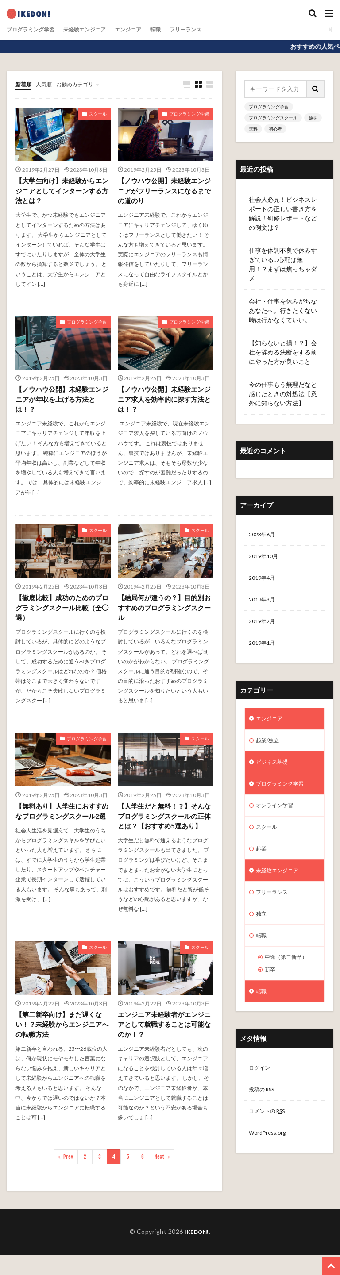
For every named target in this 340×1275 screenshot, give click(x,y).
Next (160, 1176)
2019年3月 (264, 604)
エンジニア (145, 29)
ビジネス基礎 (274, 773)
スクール (98, 114)
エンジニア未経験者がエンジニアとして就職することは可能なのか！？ (164, 1043)
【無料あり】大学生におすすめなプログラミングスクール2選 (61, 822)
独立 (262, 934)
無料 (253, 128)
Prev (68, 1176)
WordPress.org (270, 1164)
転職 (176, 29)
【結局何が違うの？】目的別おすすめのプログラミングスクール (164, 612)
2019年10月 (265, 558)
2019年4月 (264, 581)
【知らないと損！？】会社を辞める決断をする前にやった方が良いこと (283, 352)
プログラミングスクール (273, 117)
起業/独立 (269, 750)
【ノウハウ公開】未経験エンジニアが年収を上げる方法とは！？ (61, 402)
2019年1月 (264, 650)
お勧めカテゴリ (83, 84)
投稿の (264, 1118)
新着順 (24, 84)
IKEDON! (196, 1251)
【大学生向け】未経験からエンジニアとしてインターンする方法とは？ (61, 192)
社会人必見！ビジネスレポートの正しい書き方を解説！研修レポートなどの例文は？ (283, 213)
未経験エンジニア (96, 29)
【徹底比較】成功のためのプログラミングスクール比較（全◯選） (61, 612)
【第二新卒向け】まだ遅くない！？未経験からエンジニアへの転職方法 (61, 1043)
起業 (262, 865)
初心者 (275, 128)
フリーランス (209, 29)
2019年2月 (264, 627)
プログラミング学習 (34, 29)
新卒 (271, 994)
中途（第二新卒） (289, 980)
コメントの (270, 1141)
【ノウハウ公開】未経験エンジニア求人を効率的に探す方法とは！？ (164, 402)
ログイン (261, 1095)
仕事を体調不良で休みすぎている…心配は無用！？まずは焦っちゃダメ (283, 264)
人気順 (48, 84)
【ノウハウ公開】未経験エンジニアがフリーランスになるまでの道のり (164, 192)
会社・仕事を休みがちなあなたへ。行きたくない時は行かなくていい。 (283, 310)
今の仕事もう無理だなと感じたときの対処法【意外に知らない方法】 (283, 394)
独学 (313, 117)
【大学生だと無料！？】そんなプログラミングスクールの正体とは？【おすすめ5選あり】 (164, 828)
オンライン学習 (277, 819)
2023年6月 (264, 535)
